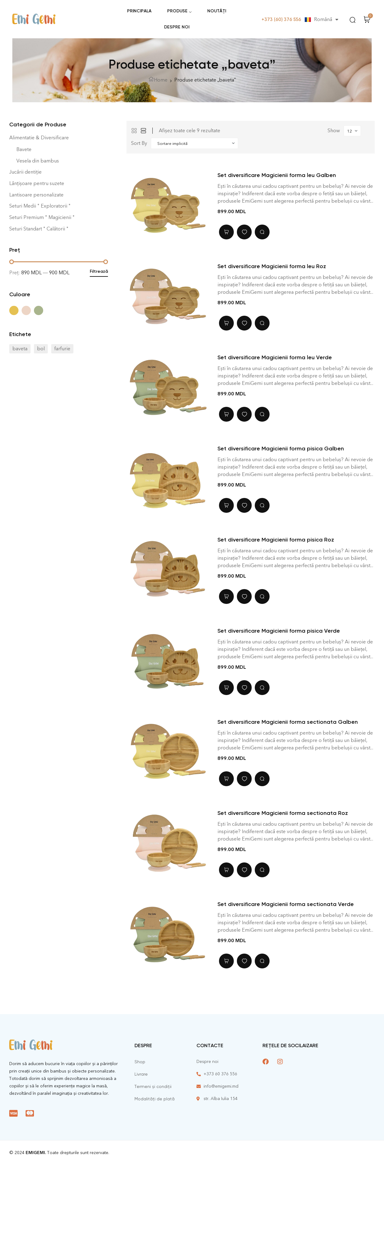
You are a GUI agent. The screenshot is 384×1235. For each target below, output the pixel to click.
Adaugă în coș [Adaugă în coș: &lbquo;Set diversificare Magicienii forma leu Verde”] (226, 414)
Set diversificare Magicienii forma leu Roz (271, 266)
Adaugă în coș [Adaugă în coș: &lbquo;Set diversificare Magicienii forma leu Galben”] (226, 232)
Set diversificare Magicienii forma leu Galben (276, 175)
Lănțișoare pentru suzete (36, 183)
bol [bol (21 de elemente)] (41, 349)
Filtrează (99, 271)
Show (334, 130)
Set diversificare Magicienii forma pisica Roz (275, 539)
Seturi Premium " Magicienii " (42, 217)
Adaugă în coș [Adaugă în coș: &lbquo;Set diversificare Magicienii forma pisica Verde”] (226, 687)
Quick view (262, 232)
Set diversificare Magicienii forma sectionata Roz (282, 813)
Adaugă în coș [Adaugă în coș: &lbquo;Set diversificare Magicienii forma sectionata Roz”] (226, 869)
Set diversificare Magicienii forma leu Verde (274, 357)
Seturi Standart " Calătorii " (38, 229)
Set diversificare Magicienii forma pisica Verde (278, 630)
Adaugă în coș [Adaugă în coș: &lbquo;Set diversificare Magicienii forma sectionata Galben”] (226, 778)
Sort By (139, 143)
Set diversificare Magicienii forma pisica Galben (280, 448)
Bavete (23, 149)
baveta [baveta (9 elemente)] (19, 349)
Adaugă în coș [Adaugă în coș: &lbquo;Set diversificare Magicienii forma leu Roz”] (226, 323)
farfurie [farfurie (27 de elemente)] (62, 349)
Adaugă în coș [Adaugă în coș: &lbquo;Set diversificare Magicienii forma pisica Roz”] (226, 596)
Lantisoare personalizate (36, 195)
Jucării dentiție (25, 172)
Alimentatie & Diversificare (39, 138)
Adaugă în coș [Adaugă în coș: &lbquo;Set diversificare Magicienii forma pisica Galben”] (226, 505)
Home (160, 80)
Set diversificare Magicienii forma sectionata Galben (287, 722)
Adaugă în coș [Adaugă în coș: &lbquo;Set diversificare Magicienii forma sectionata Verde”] (226, 961)
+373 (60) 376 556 (281, 19)
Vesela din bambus (37, 161)
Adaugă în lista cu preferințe (244, 232)
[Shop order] (194, 143)
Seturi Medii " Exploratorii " (40, 206)
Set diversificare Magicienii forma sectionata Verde (285, 904)
